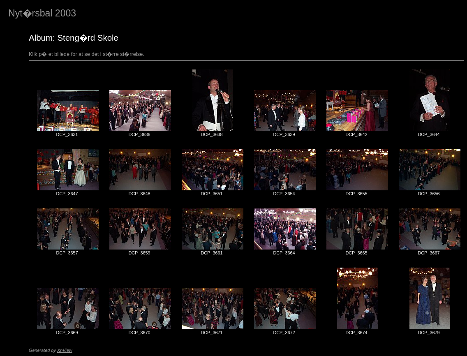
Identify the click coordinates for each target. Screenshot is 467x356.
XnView (64, 350)
